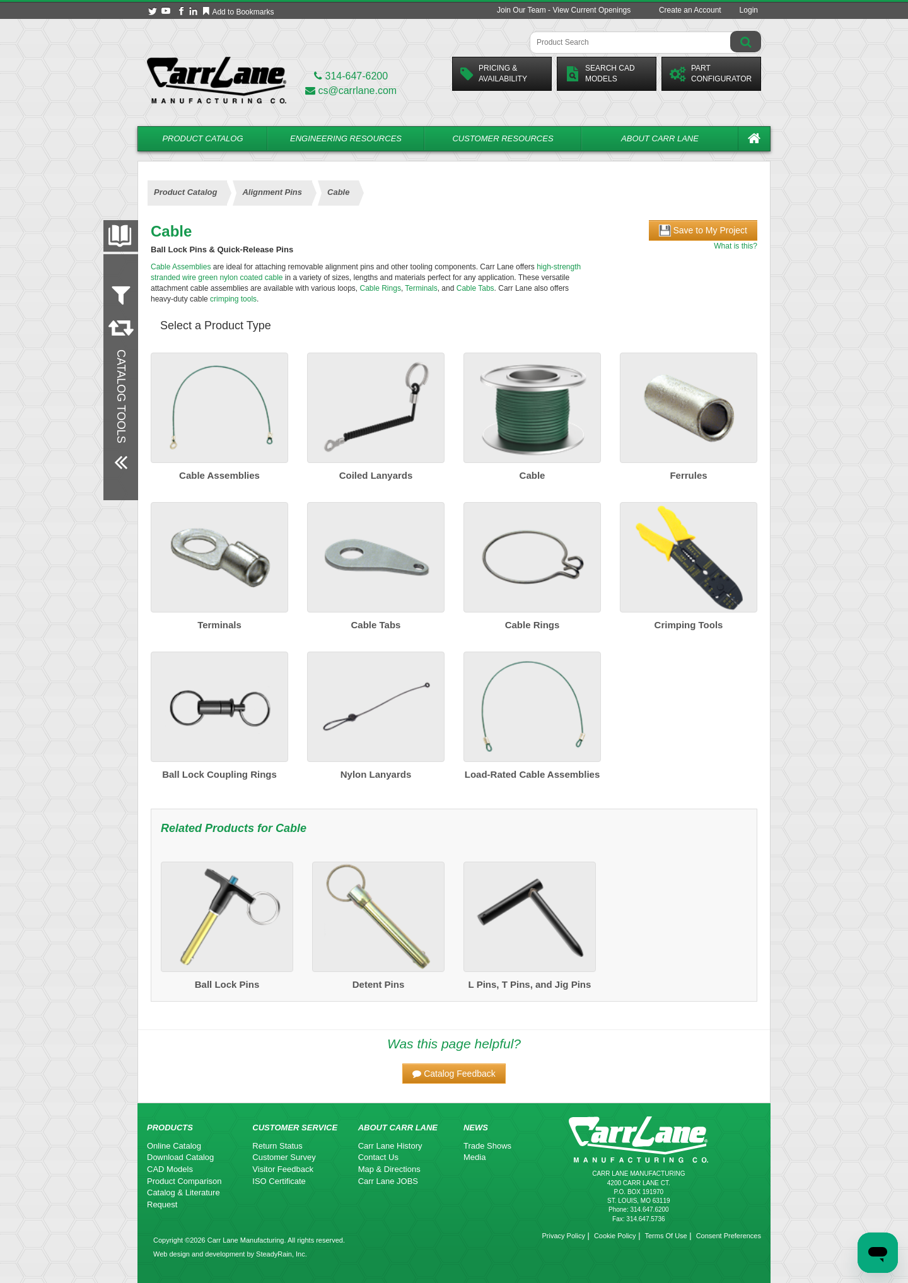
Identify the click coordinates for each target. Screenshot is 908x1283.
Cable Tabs (475, 288)
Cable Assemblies (181, 266)
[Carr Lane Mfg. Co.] (216, 80)
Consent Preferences (728, 1235)
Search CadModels (600, 73)
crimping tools (233, 299)
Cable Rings (380, 288)
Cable (291, 828)
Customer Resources (502, 138)
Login (749, 10)
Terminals (421, 288)
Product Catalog (202, 138)
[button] (454, 1073)
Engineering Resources (346, 138)
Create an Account (690, 10)
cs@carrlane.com (351, 90)
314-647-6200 (351, 76)
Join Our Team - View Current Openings (564, 10)
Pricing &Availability (493, 73)
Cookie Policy (615, 1235)
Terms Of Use (665, 1235)
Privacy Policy (563, 1235)
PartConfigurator (711, 73)
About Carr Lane (660, 138)
